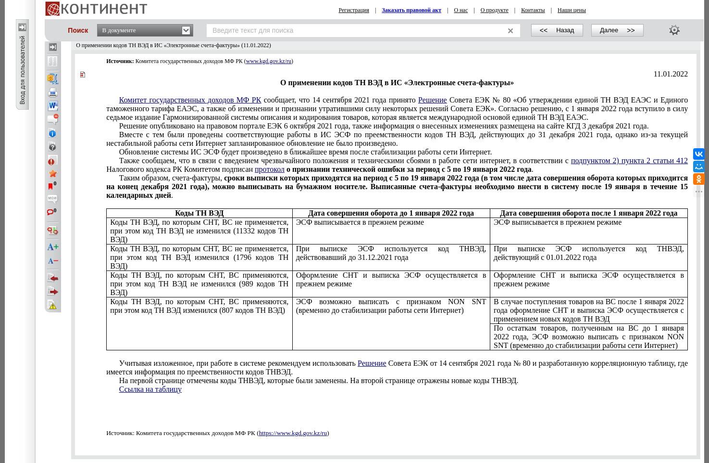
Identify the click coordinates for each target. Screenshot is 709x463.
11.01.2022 (671, 74)
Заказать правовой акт (411, 10)
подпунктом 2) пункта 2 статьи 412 (629, 160)
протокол (270, 169)
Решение (432, 100)
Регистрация (353, 10)
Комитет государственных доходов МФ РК (190, 100)
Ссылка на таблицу (150, 389)
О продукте (495, 10)
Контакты (533, 10)
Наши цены (572, 10)
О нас (461, 10)
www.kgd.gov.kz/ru (268, 61)
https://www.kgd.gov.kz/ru (293, 433)
